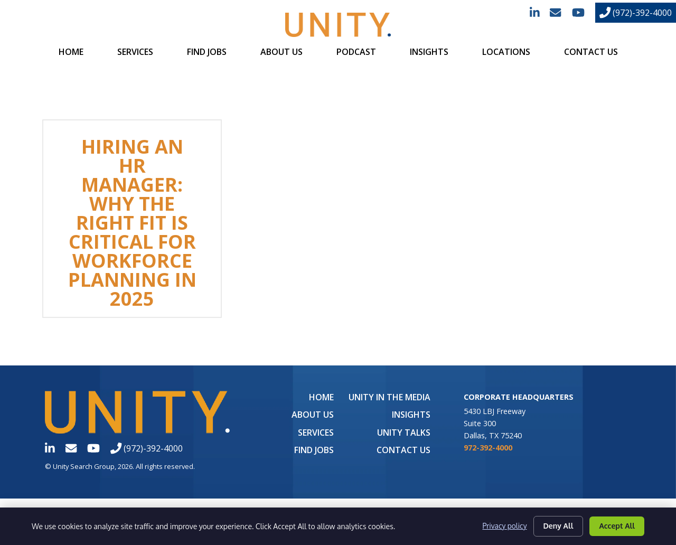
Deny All (558, 525)
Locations (506, 52)
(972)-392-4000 (635, 12)
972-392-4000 (488, 448)
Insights (429, 52)
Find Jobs (207, 52)
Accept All (617, 525)
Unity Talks (403, 432)
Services (135, 52)
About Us (281, 52)
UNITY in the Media (389, 397)
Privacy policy (504, 526)
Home (71, 52)
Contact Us (591, 52)
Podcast (356, 52)
